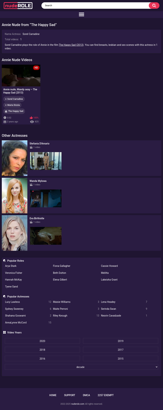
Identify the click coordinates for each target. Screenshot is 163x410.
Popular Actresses (18, 296)
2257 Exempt (106, 395)
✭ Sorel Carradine (14, 99)
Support (69, 395)
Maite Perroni (76, 308)
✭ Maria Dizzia (12, 105)
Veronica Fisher (13, 272)
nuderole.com (77, 404)
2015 (120, 358)
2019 (120, 341)
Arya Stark (10, 265)
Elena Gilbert (60, 279)
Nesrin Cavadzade (124, 315)
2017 (120, 349)
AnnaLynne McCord (28, 322)
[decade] (81, 367)
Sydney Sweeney (28, 308)
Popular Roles (15, 260)
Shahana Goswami (28, 315)
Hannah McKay (13, 279)
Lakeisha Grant (109, 279)
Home (52, 395)
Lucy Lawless (28, 301)
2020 (42, 341)
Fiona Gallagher (61, 265)
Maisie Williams (76, 301)
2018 (42, 349)
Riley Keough (76, 315)
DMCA (86, 395)
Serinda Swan (124, 308)
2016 (42, 358)
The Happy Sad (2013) (71, 44)
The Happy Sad (15, 111)
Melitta (105, 272)
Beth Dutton (59, 272)
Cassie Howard (109, 265)
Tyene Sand (11, 286)
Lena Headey (124, 301)
